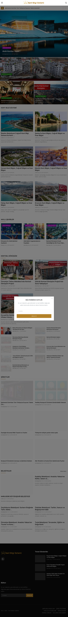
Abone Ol (34, 316)
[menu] (2, 3)
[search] (66, 3)
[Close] (52, 298)
